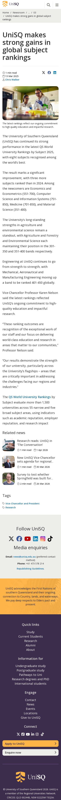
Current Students (30, 636)
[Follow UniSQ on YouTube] (28, 540)
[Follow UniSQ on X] (12, 540)
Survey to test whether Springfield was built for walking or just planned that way (37, 480)
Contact (30, 700)
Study (30, 632)
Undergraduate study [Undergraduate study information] (30, 666)
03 (35, 12)
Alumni (30, 645)
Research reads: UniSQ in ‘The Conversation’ (34, 442)
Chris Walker (12, 79)
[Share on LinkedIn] (55, 76)
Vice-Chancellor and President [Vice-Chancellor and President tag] (23, 503)
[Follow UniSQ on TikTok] (50, 540)
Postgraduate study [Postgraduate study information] (30, 670)
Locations (30, 713)
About (30, 650)
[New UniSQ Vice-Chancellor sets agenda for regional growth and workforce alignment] (8, 462)
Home (5, 12)
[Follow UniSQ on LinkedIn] (36, 540)
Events (30, 709)
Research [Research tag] (11, 507)
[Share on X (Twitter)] (44, 76)
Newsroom (19, 12)
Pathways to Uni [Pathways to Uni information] (30, 675)
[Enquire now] (30, 752)
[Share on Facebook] (50, 76)
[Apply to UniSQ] (30, 743)
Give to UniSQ (30, 718)
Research (30, 641)
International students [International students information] (30, 683)
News (30, 704)
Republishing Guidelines (30, 568)
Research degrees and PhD (30, 679)
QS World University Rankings (30, 397)
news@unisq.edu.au (24, 556)
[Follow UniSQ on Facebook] (20, 540)
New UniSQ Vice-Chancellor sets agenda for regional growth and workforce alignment (36, 463)
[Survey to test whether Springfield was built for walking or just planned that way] (8, 479)
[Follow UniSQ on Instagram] (43, 540)
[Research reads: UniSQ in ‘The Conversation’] (8, 445)
